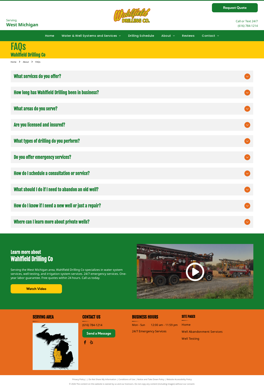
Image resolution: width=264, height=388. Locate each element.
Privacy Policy (78, 379)
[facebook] (85, 343)
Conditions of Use (126, 379)
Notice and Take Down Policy (150, 379)
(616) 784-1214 (248, 26)
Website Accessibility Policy (179, 379)
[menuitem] (49, 35)
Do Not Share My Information (102, 379)
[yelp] (91, 343)
